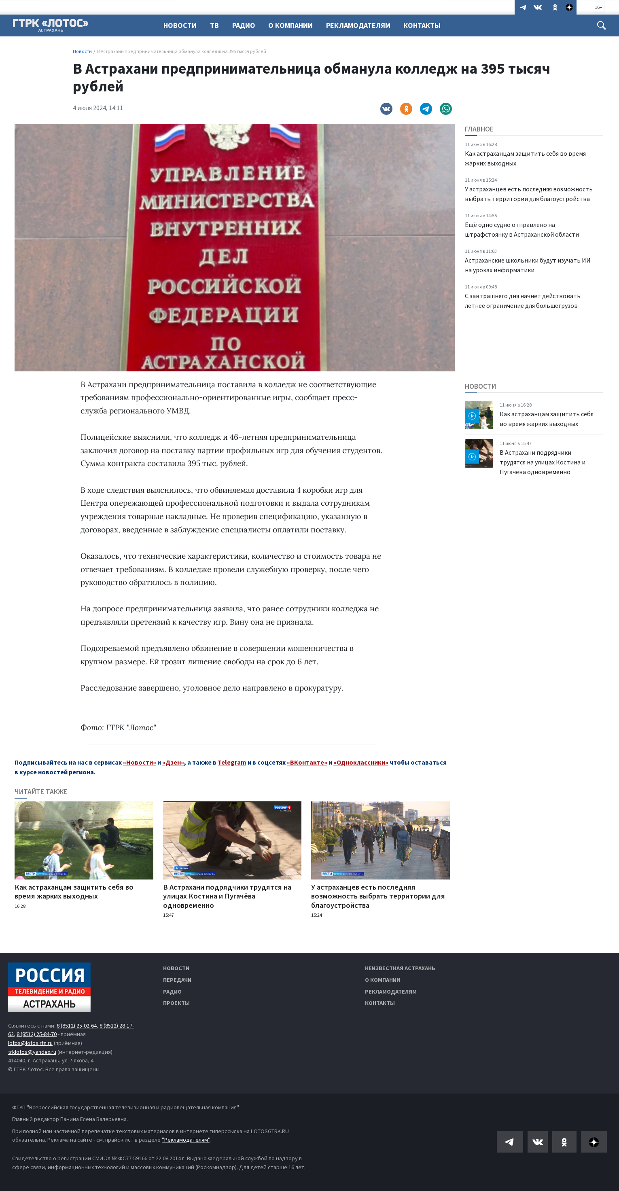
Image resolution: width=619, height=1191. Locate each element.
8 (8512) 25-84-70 (37, 1034)
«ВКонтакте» (307, 762)
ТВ (215, 25)
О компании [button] (294, 25)
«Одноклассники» (360, 762)
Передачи (177, 979)
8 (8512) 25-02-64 (77, 1025)
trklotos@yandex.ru (32, 1051)
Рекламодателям (363, 25)
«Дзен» (173, 762)
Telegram (232, 762)
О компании (382, 979)
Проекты (176, 1003)
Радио (246, 25)
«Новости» (139, 762)
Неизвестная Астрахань (400, 968)
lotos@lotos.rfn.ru (30, 1043)
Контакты (428, 25)
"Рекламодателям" (186, 1139)
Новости (180, 25)
